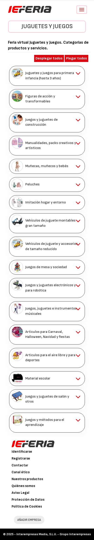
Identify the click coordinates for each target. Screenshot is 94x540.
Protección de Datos (28, 499)
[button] (47, 76)
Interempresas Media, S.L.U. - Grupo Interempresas (53, 534)
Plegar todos (76, 58)
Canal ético (21, 472)
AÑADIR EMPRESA (29, 520)
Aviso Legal (20, 493)
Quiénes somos (23, 486)
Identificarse (22, 451)
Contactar (20, 465)
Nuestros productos (27, 479)
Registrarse (21, 458)
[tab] (47, 76)
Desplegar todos (49, 58)
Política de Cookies (27, 506)
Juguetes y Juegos (47, 26)
